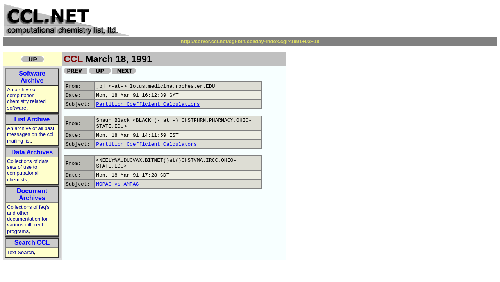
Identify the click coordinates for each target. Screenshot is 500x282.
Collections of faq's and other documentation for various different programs (28, 219)
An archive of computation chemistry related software (26, 99)
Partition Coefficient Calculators (146, 144)
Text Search (20, 252)
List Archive (32, 119)
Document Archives (32, 194)
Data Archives (32, 152)
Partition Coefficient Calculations (148, 104)
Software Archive (32, 77)
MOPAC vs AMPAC (117, 184)
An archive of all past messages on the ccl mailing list (30, 134)
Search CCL (32, 242)
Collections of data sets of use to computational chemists (28, 170)
